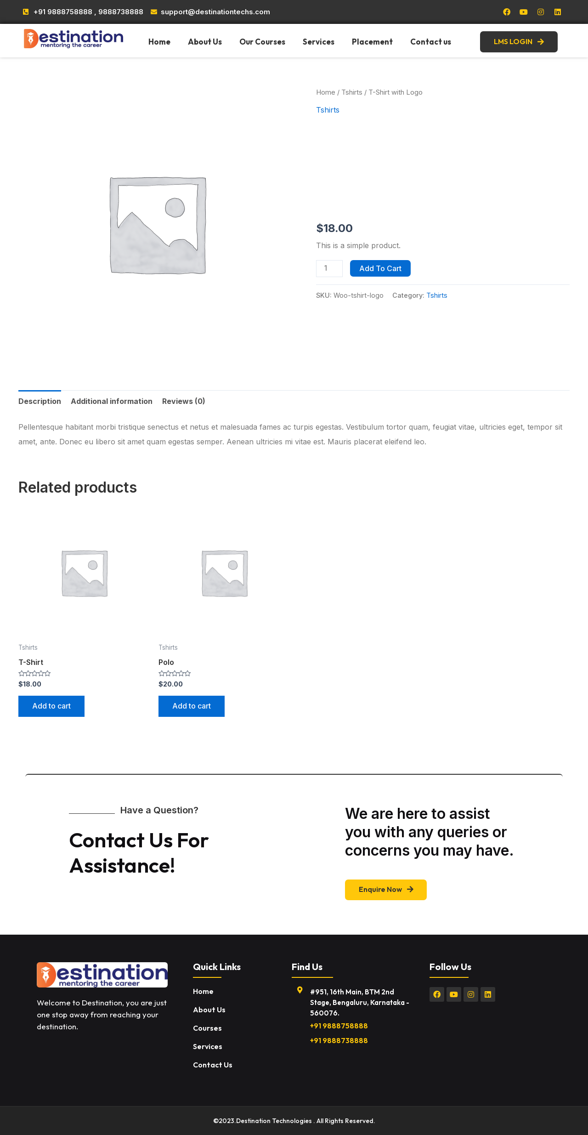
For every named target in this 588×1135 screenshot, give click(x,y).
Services (318, 41)
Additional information (112, 401)
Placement (372, 41)
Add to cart (380, 268)
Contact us (430, 41)
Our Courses (262, 41)
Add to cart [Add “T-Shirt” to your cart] (51, 706)
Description (39, 401)
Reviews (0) (183, 401)
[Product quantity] (329, 268)
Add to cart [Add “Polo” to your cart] (191, 706)
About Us (205, 41)
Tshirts (351, 92)
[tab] (39, 401)
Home (159, 41)
